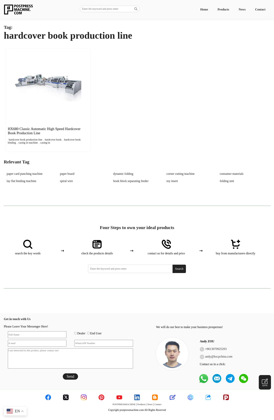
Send (70, 376)
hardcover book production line (25, 139)
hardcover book (53, 139)
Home (204, 9)
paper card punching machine (25, 173)
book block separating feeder (130, 181)
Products (223, 9)
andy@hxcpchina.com (218, 356)
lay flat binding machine (21, 181)
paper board (67, 173)
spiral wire (66, 181)
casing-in (45, 142)
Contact (260, 9)
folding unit (227, 181)
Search (179, 268)
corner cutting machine (180, 173)
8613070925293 (217, 349)
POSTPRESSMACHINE (124, 404)
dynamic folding (123, 173)
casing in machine (28, 142)
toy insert (172, 181)
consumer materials (232, 173)
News (242, 9)
